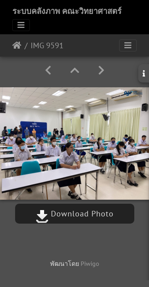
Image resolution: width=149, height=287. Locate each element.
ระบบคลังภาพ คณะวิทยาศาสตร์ (67, 11)
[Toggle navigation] (21, 25)
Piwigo (90, 263)
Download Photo (75, 213)
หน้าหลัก (16, 45)
